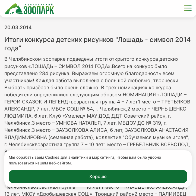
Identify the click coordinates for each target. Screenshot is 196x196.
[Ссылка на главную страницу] (29, 8)
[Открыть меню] (188, 9)
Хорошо (98, 176)
